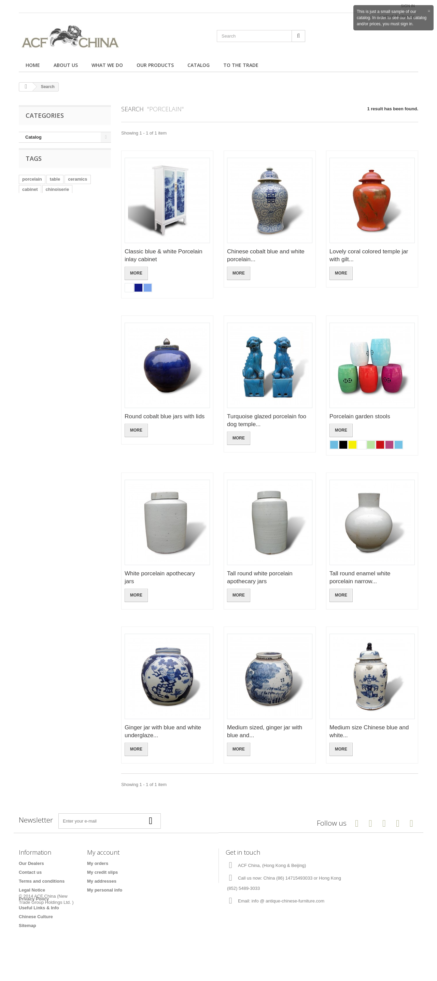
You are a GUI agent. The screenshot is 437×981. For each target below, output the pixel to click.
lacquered (89, 214)
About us (66, 65)
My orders (97, 863)
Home (33, 65)
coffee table (58, 214)
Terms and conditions (42, 881)
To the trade (240, 65)
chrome (30, 214)
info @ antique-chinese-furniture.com (288, 900)
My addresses (101, 881)
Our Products (155, 65)
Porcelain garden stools (359, 416)
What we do (107, 65)
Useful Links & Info (39, 907)
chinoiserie (57, 194)
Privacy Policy (34, 898)
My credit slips (102, 872)
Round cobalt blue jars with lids (165, 416)
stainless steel (37, 204)
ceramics (77, 183)
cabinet (30, 194)
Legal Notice (32, 890)
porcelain (32, 183)
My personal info (104, 890)
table (55, 183)
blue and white (75, 204)
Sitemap (27, 925)
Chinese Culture (36, 916)
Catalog (198, 65)
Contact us (30, 872)
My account (103, 852)
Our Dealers (31, 863)
